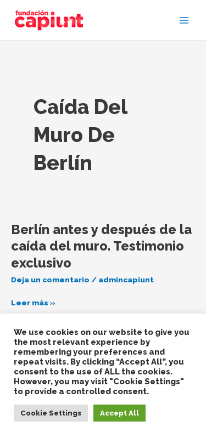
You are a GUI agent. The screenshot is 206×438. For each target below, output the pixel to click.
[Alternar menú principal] (184, 20)
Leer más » (33, 303)
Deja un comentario (50, 279)
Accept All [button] (119, 413)
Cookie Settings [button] (50, 413)
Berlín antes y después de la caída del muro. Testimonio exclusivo (101, 246)
